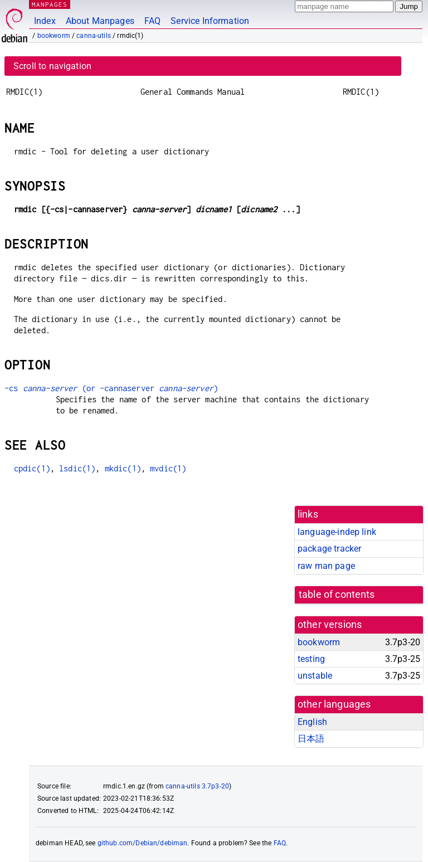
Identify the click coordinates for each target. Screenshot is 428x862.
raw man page (326, 566)
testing (311, 659)
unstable (315, 675)
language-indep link (337, 532)
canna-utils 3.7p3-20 (197, 786)
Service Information (210, 21)
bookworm (53, 36)
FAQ (152, 21)
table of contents (337, 594)
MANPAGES (49, 4)
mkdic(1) (123, 468)
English (312, 722)
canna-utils (93, 36)
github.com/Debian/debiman (143, 843)
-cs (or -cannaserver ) (111, 388)
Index (45, 21)
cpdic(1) (32, 468)
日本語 (311, 738)
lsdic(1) (77, 468)
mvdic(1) (168, 468)
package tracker (329, 548)
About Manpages (100, 21)
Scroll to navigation (52, 66)
